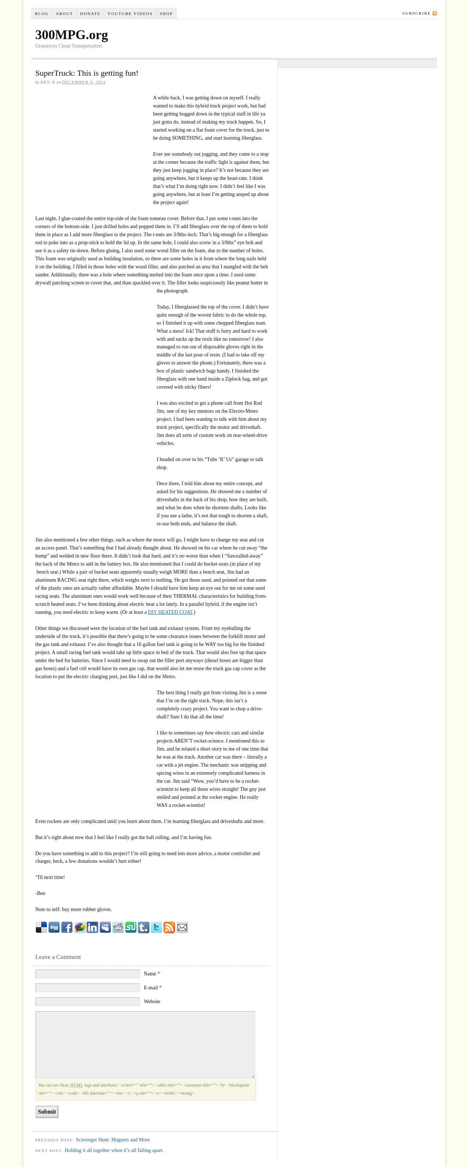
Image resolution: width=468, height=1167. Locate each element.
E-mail (153, 987)
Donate (90, 13)
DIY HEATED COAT (170, 612)
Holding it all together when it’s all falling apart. (114, 1150)
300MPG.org (71, 34)
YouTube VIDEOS (129, 13)
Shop (166, 13)
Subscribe (417, 13)
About (64, 13)
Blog (42, 13)
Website (152, 1001)
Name (152, 974)
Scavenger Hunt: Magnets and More (113, 1140)
